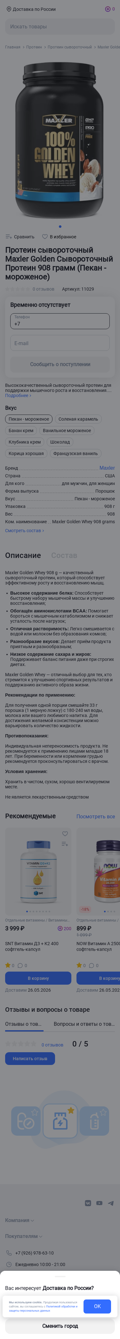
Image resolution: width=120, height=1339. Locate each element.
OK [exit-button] (97, 1306)
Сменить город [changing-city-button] (60, 1326)
